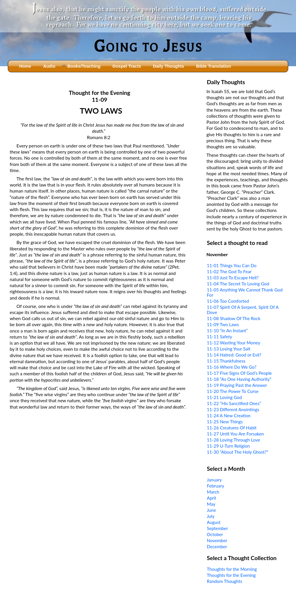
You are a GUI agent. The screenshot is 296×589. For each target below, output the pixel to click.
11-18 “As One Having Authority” (239, 379)
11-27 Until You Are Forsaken (235, 433)
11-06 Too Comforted (228, 301)
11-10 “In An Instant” (227, 330)
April (211, 498)
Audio (49, 66)
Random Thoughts (224, 581)
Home (25, 66)
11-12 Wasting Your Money (233, 342)
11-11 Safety (219, 336)
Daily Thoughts (168, 66)
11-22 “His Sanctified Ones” (234, 403)
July (210, 516)
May (211, 504)
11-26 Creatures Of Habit (232, 427)
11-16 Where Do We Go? (232, 367)
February (215, 485)
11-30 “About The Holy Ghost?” (237, 452)
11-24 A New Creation (229, 415)
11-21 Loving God (224, 397)
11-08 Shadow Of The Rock (233, 318)
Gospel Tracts (126, 66)
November (217, 540)
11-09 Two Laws (223, 324)
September (217, 528)
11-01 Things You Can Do (232, 265)
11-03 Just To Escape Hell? (233, 277)
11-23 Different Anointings (233, 409)
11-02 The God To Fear (229, 271)
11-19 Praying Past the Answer (237, 385)
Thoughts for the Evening (231, 575)
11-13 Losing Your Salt (228, 348)
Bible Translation (213, 66)
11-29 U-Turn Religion (228, 445)
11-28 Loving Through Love (233, 439)
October (215, 534)
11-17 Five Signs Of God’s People (239, 373)
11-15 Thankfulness (226, 360)
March (213, 491)
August (214, 522)
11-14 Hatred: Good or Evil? (234, 354)
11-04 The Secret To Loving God (238, 283)
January (214, 479)
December (217, 546)
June (211, 510)
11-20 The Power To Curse (233, 391)
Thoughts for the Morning (232, 569)
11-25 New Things (225, 421)
